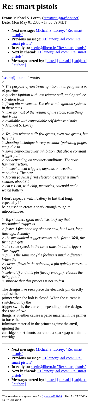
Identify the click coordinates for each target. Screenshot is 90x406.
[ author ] (19, 65)
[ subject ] (80, 61)
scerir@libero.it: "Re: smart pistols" (58, 48)
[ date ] (50, 61)
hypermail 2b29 (52, 396)
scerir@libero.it (16, 78)
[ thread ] (64, 61)
